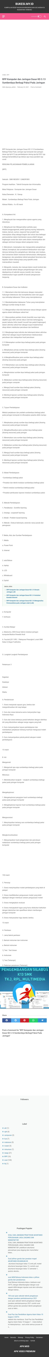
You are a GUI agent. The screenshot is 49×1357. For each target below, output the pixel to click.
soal (5, 1160)
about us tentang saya (21, 1341)
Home (6, 1337)
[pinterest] (24, 1020)
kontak (33, 1341)
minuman (7, 1149)
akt (5, 1128)
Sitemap (20, 1337)
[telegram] (42, 1020)
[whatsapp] (33, 1020)
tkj (5, 1164)
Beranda (13, 1337)
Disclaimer (39, 1337)
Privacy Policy (29, 1337)
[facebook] (6, 1020)
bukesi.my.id (24, 4)
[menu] (4, 16)
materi (6, 1146)
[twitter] (15, 1020)
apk (5, 1132)
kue (5, 1139)
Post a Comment (36, 87)
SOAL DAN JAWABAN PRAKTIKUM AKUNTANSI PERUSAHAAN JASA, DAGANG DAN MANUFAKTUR (25, 1237)
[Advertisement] (24, 47)
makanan (7, 1142)
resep (6, 1153)
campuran (8, 1135)
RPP (5, 1157)
